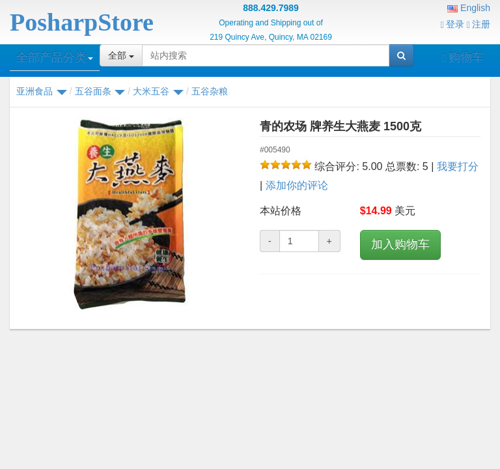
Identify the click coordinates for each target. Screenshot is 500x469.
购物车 (463, 57)
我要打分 (458, 166)
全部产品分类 (54, 57)
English (468, 8)
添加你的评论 (297, 185)
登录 (452, 24)
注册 (478, 24)
